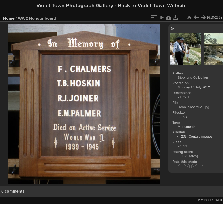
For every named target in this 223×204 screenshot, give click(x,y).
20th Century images (196, 136)
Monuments (186, 127)
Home (9, 18)
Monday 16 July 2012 (194, 87)
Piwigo (218, 199)
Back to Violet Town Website (152, 5)
